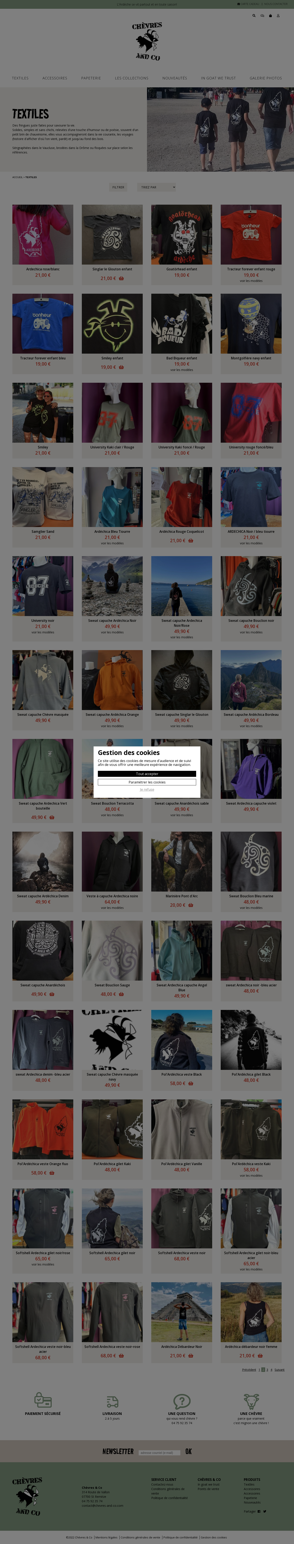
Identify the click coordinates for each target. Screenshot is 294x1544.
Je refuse (147, 790)
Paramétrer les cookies (147, 782)
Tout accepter (147, 773)
